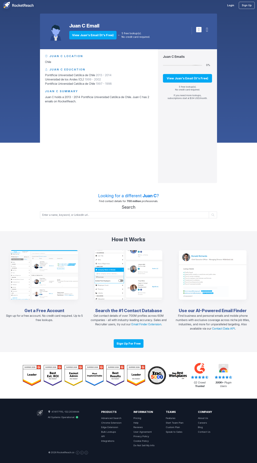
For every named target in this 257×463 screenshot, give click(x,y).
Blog (200, 427)
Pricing (137, 418)
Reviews (138, 427)
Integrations (107, 440)
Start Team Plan (174, 422)
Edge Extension (109, 427)
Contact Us (204, 431)
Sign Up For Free (129, 343)
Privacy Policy (141, 436)
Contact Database (143, 310)
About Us (203, 418)
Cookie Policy (141, 440)
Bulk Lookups (108, 431)
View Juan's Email (93, 35)
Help (135, 422)
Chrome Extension (111, 422)
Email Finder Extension (146, 324)
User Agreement (142, 431)
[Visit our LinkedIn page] (86, 452)
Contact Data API (223, 328)
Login (230, 5)
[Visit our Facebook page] (77, 452)
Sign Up (247, 5)
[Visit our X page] (82, 452)
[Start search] (213, 215)
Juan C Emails (174, 56)
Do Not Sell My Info (144, 445)
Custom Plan (173, 427)
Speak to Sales (174, 431)
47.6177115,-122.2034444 (63, 411)
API (103, 436)
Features (170, 418)
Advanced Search (111, 418)
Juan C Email (84, 26)
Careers (202, 422)
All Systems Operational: (63, 417)
